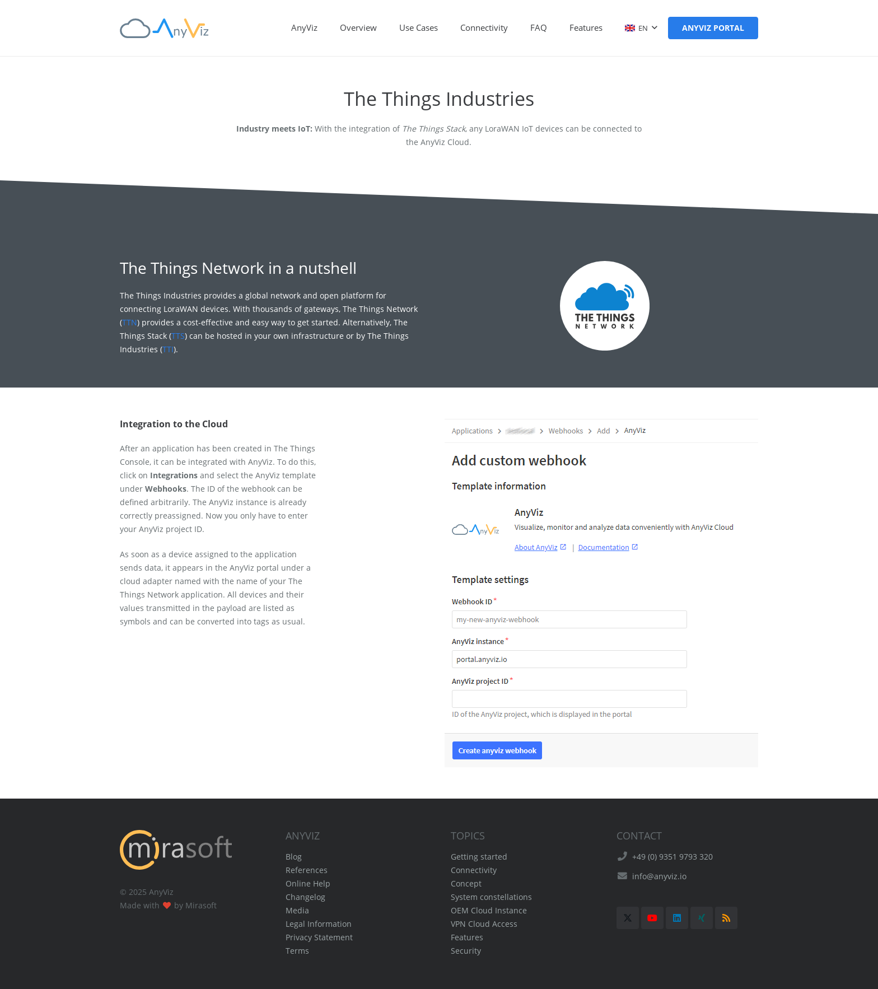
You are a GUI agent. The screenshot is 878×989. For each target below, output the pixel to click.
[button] (641, 28)
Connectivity (474, 870)
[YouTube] (652, 918)
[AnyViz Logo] (164, 28)
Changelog (305, 897)
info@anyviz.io (659, 876)
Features (467, 937)
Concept (466, 883)
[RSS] (726, 918)
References (307, 870)
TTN (129, 322)
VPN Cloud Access (484, 923)
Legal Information (319, 923)
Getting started (479, 856)
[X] (628, 918)
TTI (168, 349)
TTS (178, 335)
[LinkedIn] (677, 918)
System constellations (491, 897)
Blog (294, 856)
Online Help (308, 883)
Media (297, 910)
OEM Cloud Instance (489, 910)
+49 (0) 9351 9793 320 (672, 856)
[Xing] (701, 918)
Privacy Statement (319, 937)
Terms (297, 950)
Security (466, 950)
